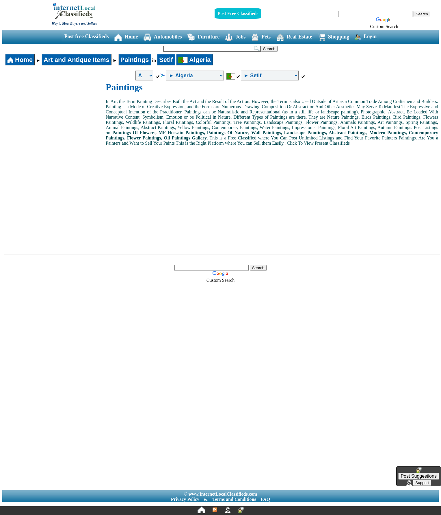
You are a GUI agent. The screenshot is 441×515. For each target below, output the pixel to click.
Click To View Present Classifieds (318, 143)
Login (366, 37)
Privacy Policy (185, 499)
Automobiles (163, 37)
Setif (166, 59)
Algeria (194, 59)
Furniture (203, 37)
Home (126, 37)
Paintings (134, 59)
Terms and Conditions (234, 499)
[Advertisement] (54, 125)
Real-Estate (294, 37)
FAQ (265, 499)
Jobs (235, 37)
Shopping (333, 37)
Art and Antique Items (76, 59)
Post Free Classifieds (237, 13)
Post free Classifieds (86, 36)
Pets (261, 37)
